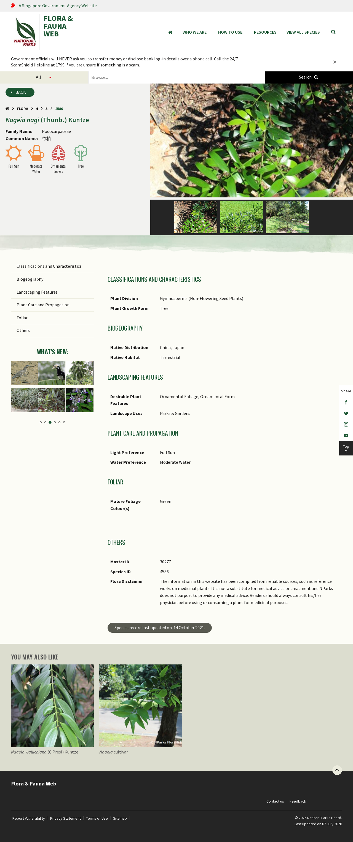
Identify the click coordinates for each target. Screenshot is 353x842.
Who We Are (195, 32)
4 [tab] (55, 422)
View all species (303, 32)
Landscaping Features (37, 292)
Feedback (298, 801)
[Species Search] (309, 77)
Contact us (275, 801)
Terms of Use (97, 818)
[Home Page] (7, 108)
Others (23, 330)
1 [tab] (41, 422)
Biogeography (30, 279)
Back (20, 92)
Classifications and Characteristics (49, 266)
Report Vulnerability (28, 818)
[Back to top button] (337, 770)
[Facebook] (346, 402)
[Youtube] (346, 435)
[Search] (333, 32)
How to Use (230, 32)
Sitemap (120, 818)
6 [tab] (64, 422)
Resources (265, 32)
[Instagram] (346, 424)
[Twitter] (346, 413)
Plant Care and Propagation (43, 304)
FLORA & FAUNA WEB (58, 26)
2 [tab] (45, 422)
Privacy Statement (65, 818)
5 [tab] (59, 422)
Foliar (22, 317)
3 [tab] (50, 422)
